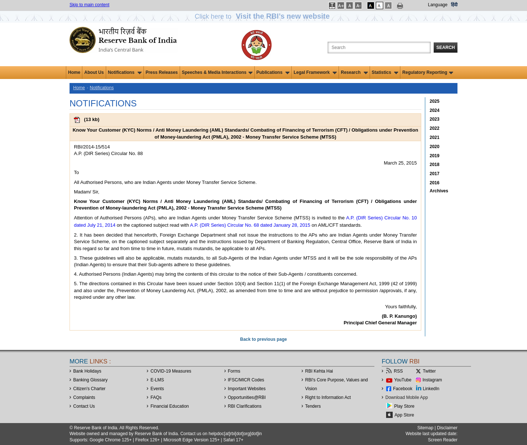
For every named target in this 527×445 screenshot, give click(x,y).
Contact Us (84, 406)
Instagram (432, 379)
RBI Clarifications (245, 406)
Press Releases (162, 72)
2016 (435, 182)
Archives (439, 190)
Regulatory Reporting (427, 72)
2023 (435, 119)
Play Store (404, 406)
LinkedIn (431, 388)
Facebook (402, 388)
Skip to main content (89, 4)
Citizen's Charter (89, 388)
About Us (94, 72)
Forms (234, 371)
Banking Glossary (90, 379)
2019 (435, 155)
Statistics (385, 72)
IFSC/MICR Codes (246, 379)
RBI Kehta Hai (319, 371)
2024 (435, 110)
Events (157, 388)
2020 (435, 146)
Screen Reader (442, 439)
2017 (435, 173)
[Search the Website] (379, 47)
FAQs (155, 397)
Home (74, 72)
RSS (398, 371)
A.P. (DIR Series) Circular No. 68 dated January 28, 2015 (250, 225)
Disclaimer (447, 427)
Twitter (429, 371)
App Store (404, 415)
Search (445, 47)
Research (354, 72)
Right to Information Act (328, 397)
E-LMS (157, 379)
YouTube (402, 379)
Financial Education (169, 406)
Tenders (313, 406)
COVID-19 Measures (170, 371)
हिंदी (454, 4)
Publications (273, 72)
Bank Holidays (87, 371)
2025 (435, 101)
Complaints (84, 397)
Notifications (125, 72)
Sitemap (425, 427)
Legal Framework (315, 72)
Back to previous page (263, 339)
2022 (435, 128)
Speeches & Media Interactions (217, 72)
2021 (435, 137)
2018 (435, 164)
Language (437, 4)
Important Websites (247, 388)
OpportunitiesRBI (247, 397)
